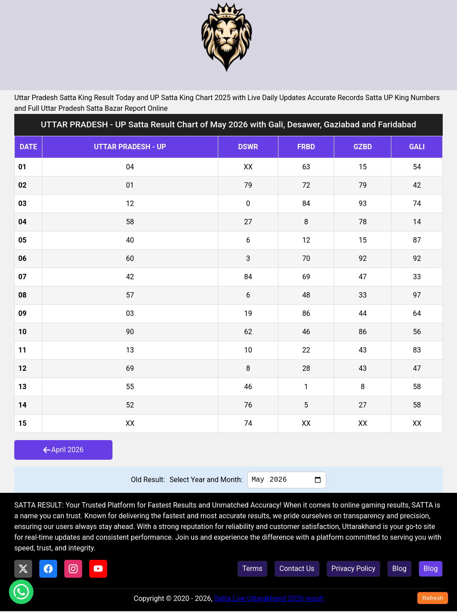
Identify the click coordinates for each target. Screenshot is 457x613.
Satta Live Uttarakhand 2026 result (269, 600)
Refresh (432, 598)
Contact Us (297, 570)
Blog (399, 570)
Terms (252, 570)
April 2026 (63, 449)
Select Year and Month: (206, 480)
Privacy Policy (354, 570)
